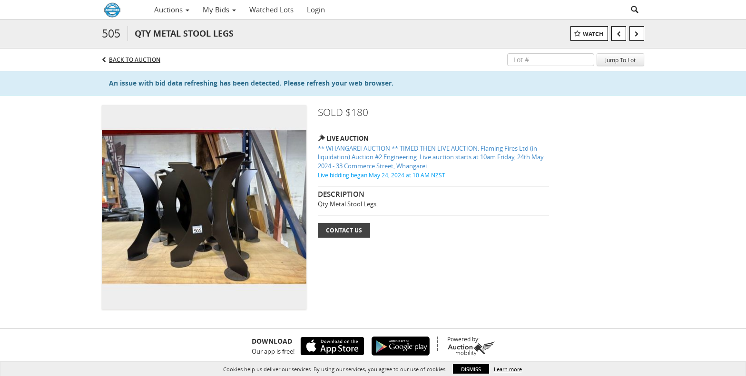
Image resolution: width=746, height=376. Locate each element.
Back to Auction (134, 60)
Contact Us (344, 230)
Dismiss (471, 369)
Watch (593, 34)
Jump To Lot (620, 60)
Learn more (508, 369)
